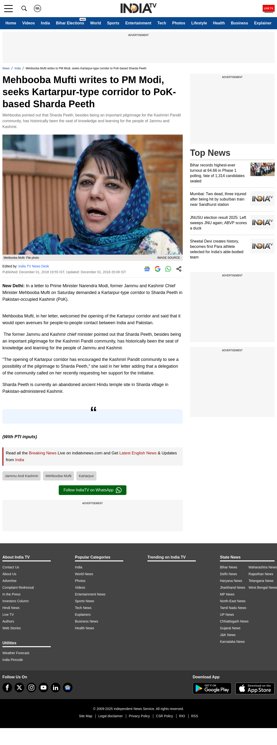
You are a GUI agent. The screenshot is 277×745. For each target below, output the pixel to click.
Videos (28, 23)
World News (84, 574)
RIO (182, 716)
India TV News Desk (33, 266)
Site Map (85, 716)
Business (239, 23)
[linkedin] (55, 687)
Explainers (83, 614)
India (45, 23)
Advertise (9, 581)
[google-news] (68, 687)
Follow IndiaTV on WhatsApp (93, 490)
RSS (194, 716)
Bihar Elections (70, 23)
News (6, 68)
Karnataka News (232, 642)
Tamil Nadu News (233, 608)
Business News (86, 621)
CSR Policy (164, 716)
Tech (161, 23)
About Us (9, 574)
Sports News (84, 601)
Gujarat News (230, 628)
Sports (113, 23)
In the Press (11, 594)
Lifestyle (199, 23)
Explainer (262, 23)
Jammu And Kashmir (21, 476)
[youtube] (43, 687)
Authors (8, 621)
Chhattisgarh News (234, 621)
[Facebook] (7, 687)
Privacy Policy (139, 716)
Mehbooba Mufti (58, 476)
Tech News (83, 608)
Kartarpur (86, 476)
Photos (178, 23)
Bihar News (228, 567)
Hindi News (11, 608)
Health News (84, 628)
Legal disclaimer (110, 716)
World (95, 23)
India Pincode (12, 660)
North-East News (233, 601)
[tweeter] (19, 687)
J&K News (228, 635)
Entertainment (138, 23)
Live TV (8, 614)
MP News (227, 594)
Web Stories (11, 628)
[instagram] (31, 687)
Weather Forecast (15, 653)
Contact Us (10, 567)
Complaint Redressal (18, 587)
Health (219, 23)
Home (10, 23)
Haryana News (231, 581)
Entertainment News (90, 594)
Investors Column (15, 601)
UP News (227, 614)
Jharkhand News (232, 587)
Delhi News (228, 574)
